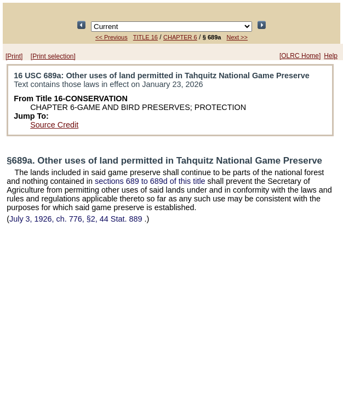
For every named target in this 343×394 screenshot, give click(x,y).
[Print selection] (53, 56)
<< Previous (111, 37)
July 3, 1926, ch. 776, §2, (76, 219)
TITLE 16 (145, 37)
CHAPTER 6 (180, 37)
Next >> (237, 37)
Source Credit (54, 124)
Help (331, 56)
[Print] (13, 56)
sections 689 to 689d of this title (150, 181)
